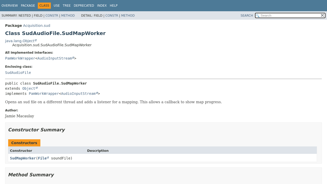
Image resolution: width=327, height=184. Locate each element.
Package (28, 5)
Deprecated (84, 5)
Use (57, 5)
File (42, 158)
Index (102, 5)
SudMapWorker (23, 158)
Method (68, 15)
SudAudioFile (18, 73)
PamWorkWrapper (20, 58)
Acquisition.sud (36, 26)
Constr (51, 15)
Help (114, 5)
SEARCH (247, 15)
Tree (67, 5)
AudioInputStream (54, 58)
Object (28, 88)
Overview (10, 5)
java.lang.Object (19, 41)
